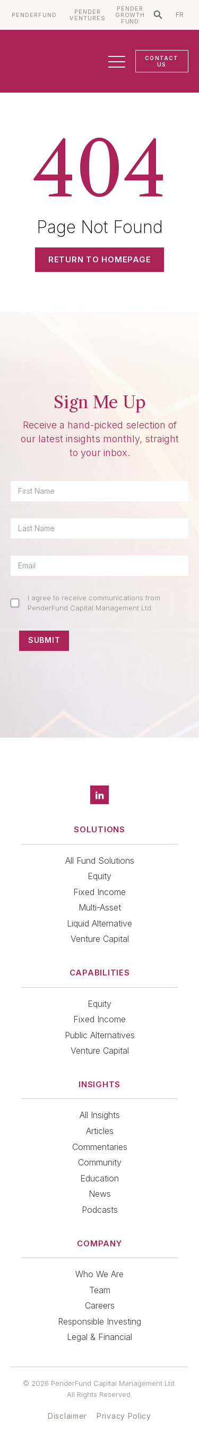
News (100, 1193)
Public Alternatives (100, 1035)
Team (99, 1290)
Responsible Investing (99, 1321)
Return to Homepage (99, 259)
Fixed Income (99, 892)
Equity (99, 876)
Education (99, 1178)
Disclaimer (67, 1415)
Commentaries (99, 1147)
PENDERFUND (34, 15)
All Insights (100, 1115)
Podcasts (100, 1209)
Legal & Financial (99, 1337)
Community (100, 1162)
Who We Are (99, 1274)
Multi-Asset (100, 907)
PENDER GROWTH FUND (130, 15)
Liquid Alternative (99, 923)
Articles (100, 1131)
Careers (100, 1305)
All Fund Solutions (99, 860)
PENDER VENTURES (88, 15)
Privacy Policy (124, 1415)
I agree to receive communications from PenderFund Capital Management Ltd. (94, 602)
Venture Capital (100, 938)
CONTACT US (161, 61)
